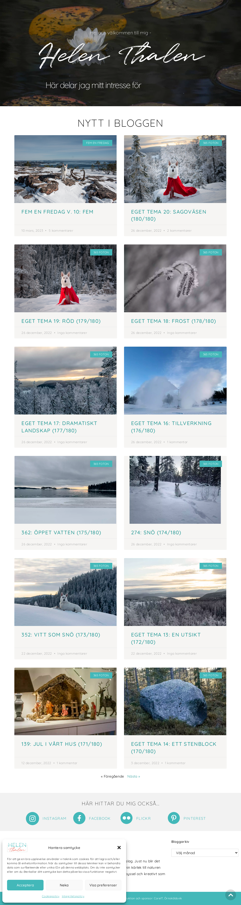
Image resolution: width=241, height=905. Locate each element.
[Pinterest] (174, 818)
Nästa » (133, 776)
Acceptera (25, 885)
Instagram (54, 818)
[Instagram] (32, 818)
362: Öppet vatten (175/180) (61, 532)
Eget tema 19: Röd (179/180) (61, 321)
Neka (64, 885)
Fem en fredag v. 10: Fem (57, 211)
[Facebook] (79, 818)
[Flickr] (126, 818)
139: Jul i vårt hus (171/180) (61, 744)
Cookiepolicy (51, 896)
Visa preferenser (103, 885)
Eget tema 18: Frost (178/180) (173, 321)
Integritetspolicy (73, 896)
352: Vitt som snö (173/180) (60, 634)
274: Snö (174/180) (156, 532)
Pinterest (195, 818)
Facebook (100, 818)
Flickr (143, 818)
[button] (119, 847)
